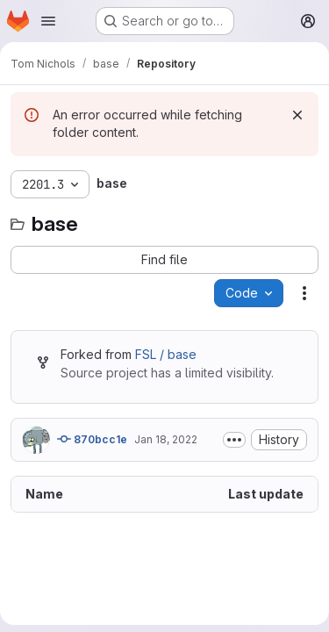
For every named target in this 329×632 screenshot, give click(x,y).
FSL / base (166, 354)
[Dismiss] (297, 115)
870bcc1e (92, 439)
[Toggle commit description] (234, 440)
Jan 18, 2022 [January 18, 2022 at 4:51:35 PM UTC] (165, 439)
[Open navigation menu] (48, 21)
